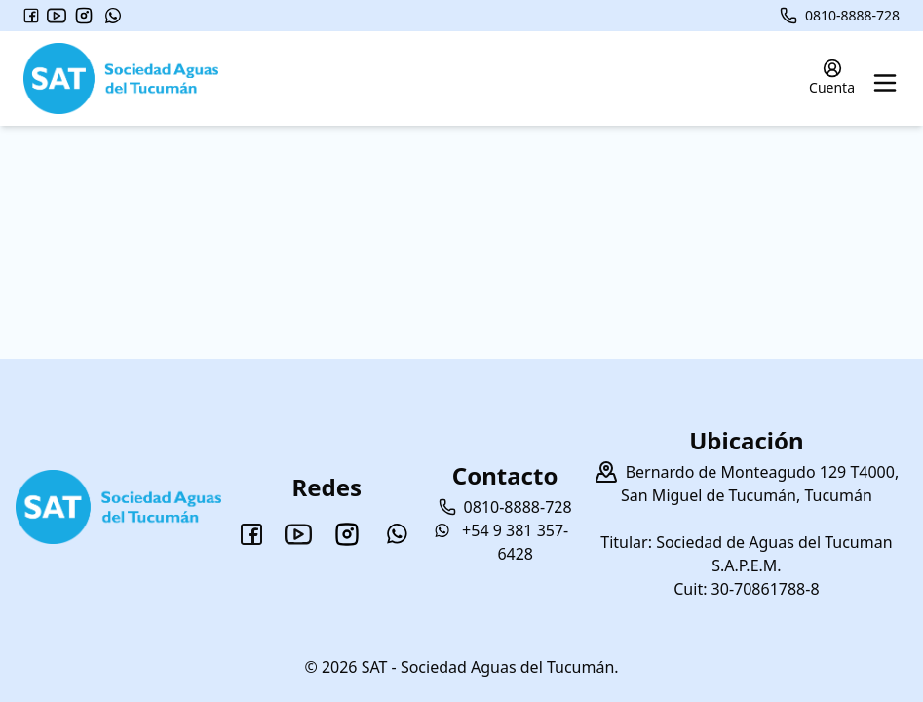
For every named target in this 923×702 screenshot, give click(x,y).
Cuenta (832, 77)
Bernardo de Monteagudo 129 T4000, (763, 472)
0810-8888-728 (840, 15)
